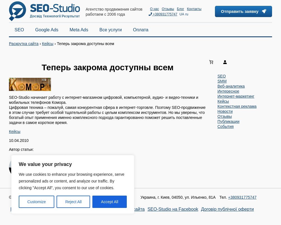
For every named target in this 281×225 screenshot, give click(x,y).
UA (181, 14)
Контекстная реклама (237, 106)
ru (186, 14)
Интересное (228, 91)
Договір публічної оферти (227, 209)
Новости (225, 111)
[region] (72, 184)
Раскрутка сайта (24, 43)
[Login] (246, 62)
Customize (36, 202)
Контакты (194, 9)
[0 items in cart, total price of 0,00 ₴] (211, 62)
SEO (221, 76)
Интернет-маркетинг (235, 96)
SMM (222, 81)
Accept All (109, 202)
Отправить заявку (243, 11)
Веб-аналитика (231, 86)
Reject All (73, 202)
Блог (180, 9)
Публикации (228, 121)
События (225, 126)
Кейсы (47, 43)
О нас (154, 9)
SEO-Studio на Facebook (172, 209)
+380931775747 (163, 14)
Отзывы (168, 9)
